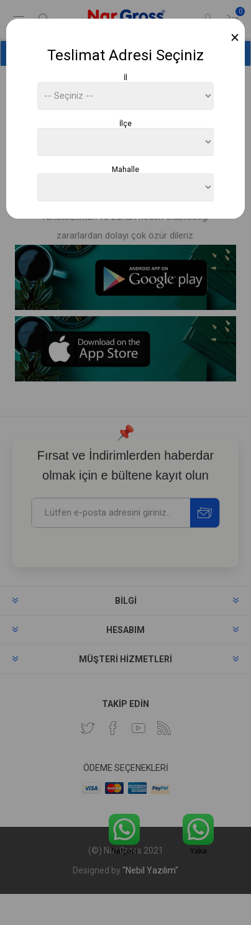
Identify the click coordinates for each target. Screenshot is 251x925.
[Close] (235, 38)
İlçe (125, 123)
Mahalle (125, 169)
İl (125, 77)
